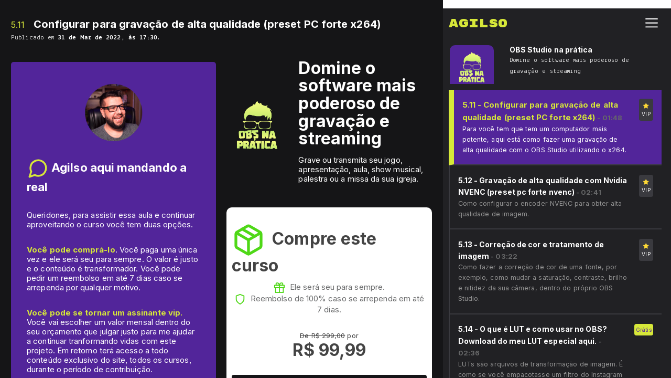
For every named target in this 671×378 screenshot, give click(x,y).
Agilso (478, 15)
